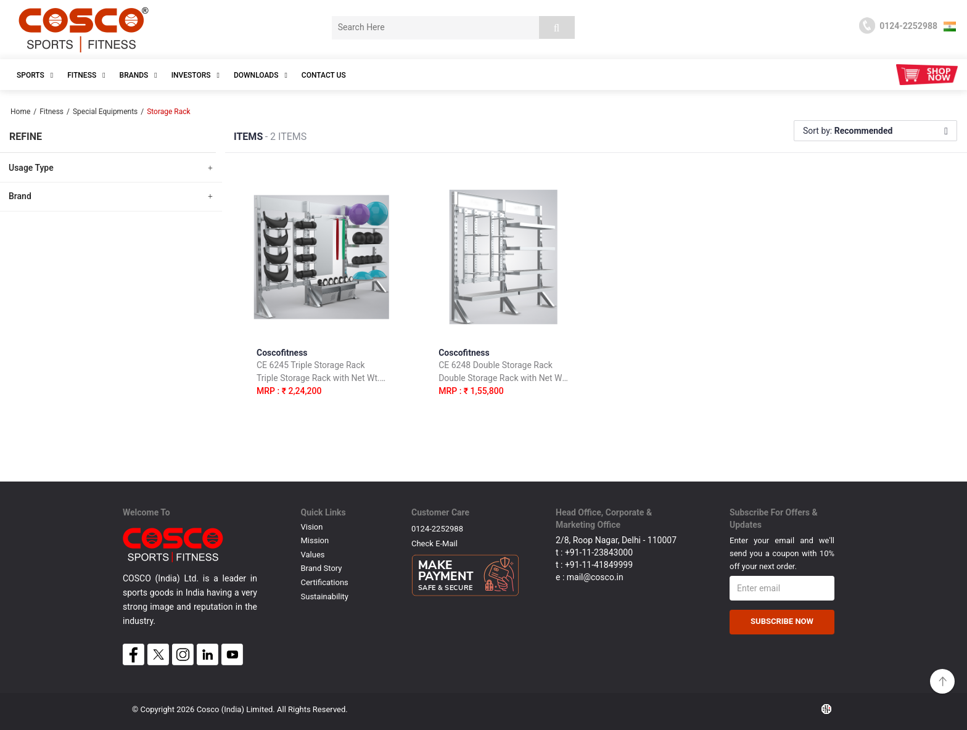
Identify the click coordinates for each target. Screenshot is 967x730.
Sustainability (325, 596)
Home (20, 111)
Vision (312, 526)
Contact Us (324, 75)
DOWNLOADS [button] (260, 75)
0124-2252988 (437, 528)
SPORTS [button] (35, 75)
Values (313, 554)
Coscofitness (321, 374)
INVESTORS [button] (195, 75)
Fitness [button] (86, 75)
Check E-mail (434, 543)
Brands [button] (138, 75)
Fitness (51, 111)
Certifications (324, 582)
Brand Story (321, 568)
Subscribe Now (782, 621)
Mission (315, 540)
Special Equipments (105, 111)
